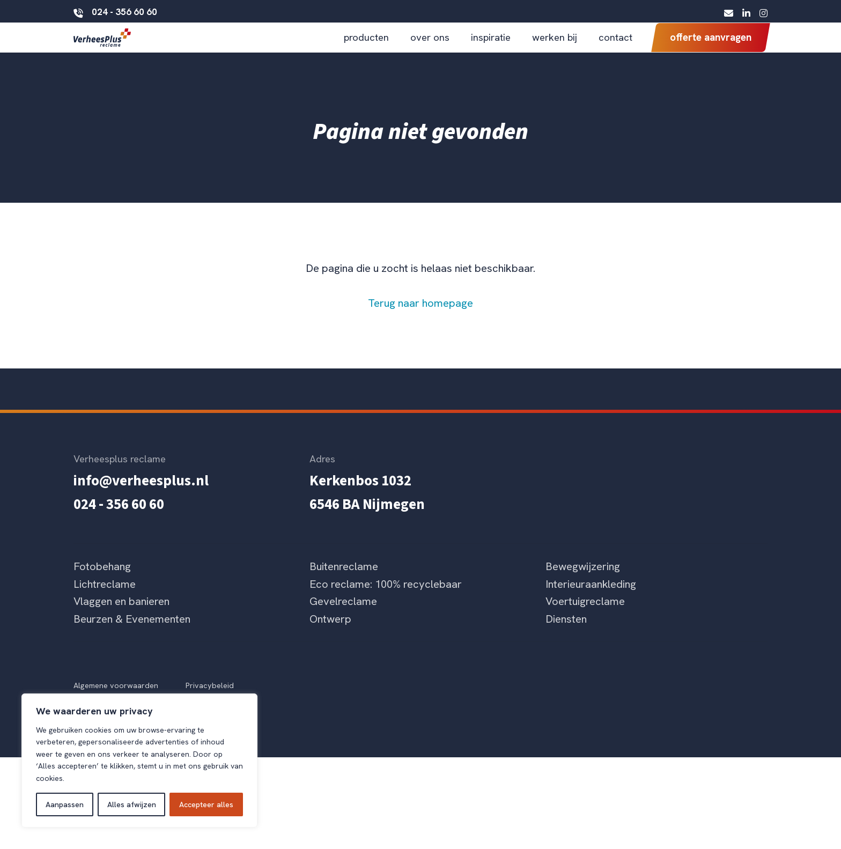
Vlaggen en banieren (121, 619)
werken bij (554, 46)
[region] (139, 760)
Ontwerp (330, 637)
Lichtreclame (104, 602)
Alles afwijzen (131, 804)
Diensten (566, 637)
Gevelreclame (343, 619)
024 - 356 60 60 (115, 11)
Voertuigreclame (585, 619)
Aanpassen (65, 804)
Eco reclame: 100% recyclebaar (385, 602)
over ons (429, 46)
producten (366, 46)
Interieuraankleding (590, 602)
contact (615, 46)
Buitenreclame (343, 584)
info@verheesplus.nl (141, 499)
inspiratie (491, 46)
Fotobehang (102, 584)
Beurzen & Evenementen (131, 637)
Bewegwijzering (582, 584)
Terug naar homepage (420, 321)
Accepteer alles (206, 804)
